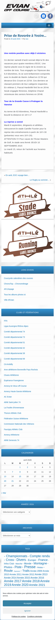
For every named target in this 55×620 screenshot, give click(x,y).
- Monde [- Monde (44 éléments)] (27, 563)
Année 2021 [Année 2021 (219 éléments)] (37, 585)
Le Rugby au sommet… (39, 180)
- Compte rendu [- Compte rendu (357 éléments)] (39, 556)
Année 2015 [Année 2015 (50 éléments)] (23, 577)
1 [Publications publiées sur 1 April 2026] (20, 467)
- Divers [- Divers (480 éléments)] (20, 560)
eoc (27, 39)
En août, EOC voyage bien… (18, 175)
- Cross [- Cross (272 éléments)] (9, 560)
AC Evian (8, 397)
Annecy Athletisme (11, 435)
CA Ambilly (8, 364)
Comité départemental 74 (14, 332)
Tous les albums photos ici (15, 294)
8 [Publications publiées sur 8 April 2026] (20, 472)
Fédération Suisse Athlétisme (16, 418)
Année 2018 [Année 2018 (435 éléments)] (31, 581)
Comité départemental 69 (14, 359)
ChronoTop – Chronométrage (16, 284)
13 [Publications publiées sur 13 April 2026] (5, 476)
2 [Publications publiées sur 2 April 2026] (27, 467)
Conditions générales (34, 616)
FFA (5, 321)
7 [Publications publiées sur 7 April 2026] (12, 472)
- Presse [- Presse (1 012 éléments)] (29, 567)
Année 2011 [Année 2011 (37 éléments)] (15, 574)
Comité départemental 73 (14, 337)
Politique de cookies (19, 616)
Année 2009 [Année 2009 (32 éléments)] (36, 571)
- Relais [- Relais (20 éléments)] (39, 567)
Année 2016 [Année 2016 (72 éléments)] (37, 577)
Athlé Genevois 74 (11, 440)
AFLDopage (9, 289)
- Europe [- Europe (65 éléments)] (31, 560)
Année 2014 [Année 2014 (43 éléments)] (10, 577)
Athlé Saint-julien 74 (12, 402)
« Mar (3, 493)
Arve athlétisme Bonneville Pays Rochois (21, 370)
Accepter (27, 603)
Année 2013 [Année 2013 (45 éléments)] (41, 574)
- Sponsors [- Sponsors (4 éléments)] (16, 571)
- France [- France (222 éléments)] (42, 560)
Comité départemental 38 (14, 353)
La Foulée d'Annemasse (14, 408)
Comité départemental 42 (14, 348)
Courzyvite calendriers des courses (18, 278)
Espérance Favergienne (14, 380)
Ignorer (27, 611)
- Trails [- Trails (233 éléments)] (25, 570)
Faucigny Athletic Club (13, 429)
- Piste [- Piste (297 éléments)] (17, 567)
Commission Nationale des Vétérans (19, 424)
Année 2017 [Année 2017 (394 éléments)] (13, 581)
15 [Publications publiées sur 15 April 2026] (20, 476)
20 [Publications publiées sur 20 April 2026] (5, 481)
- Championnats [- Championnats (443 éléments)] (15, 556)
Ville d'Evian (9, 300)
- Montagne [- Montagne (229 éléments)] (39, 563)
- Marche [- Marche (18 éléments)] (18, 564)
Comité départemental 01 (14, 342)
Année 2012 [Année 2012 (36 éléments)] (28, 574)
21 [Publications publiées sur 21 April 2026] (13, 481)
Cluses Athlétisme (11, 375)
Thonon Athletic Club (12, 413)
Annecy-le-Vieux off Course (15, 386)
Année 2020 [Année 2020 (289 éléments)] (20, 585)
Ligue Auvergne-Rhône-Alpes (16, 326)
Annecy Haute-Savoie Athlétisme (17, 391)
